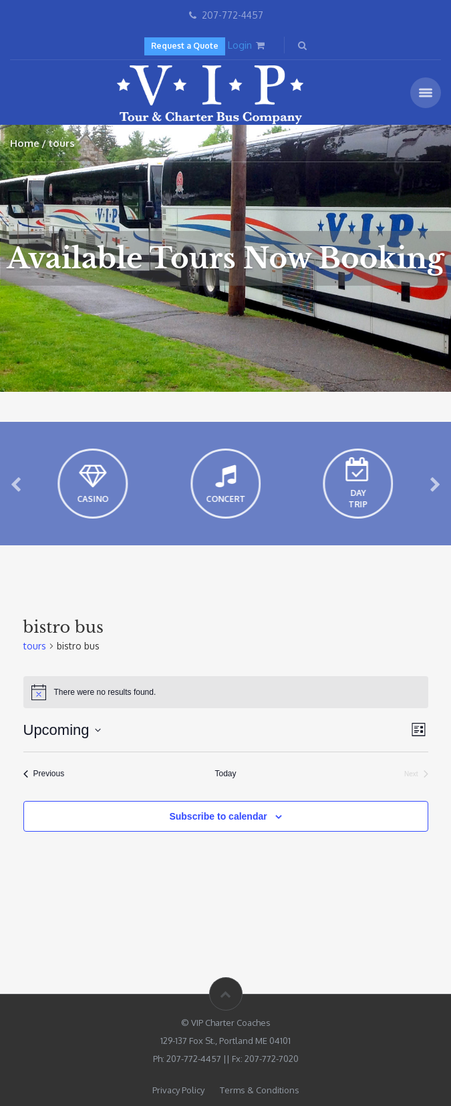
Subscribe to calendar (218, 816)
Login (240, 45)
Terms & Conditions (259, 1090)
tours (34, 645)
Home (24, 143)
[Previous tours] (44, 774)
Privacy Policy (178, 1090)
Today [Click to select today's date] (225, 773)
